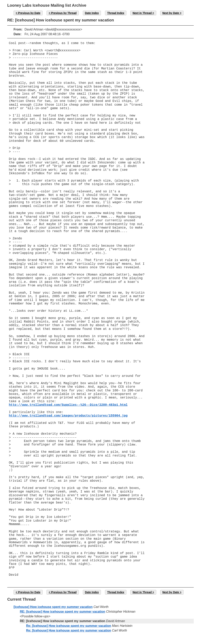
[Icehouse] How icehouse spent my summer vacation (53, 607)
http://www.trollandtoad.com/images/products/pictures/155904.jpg (68, 416)
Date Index (92, 13)
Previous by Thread (64, 13)
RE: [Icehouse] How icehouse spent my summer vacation (62, 611)
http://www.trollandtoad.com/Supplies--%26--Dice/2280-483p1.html (68, 405)
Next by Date (170, 13)
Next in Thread (142, 13)
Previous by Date (29, 13)
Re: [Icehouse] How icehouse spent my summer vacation (68, 625)
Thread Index (115, 13)
